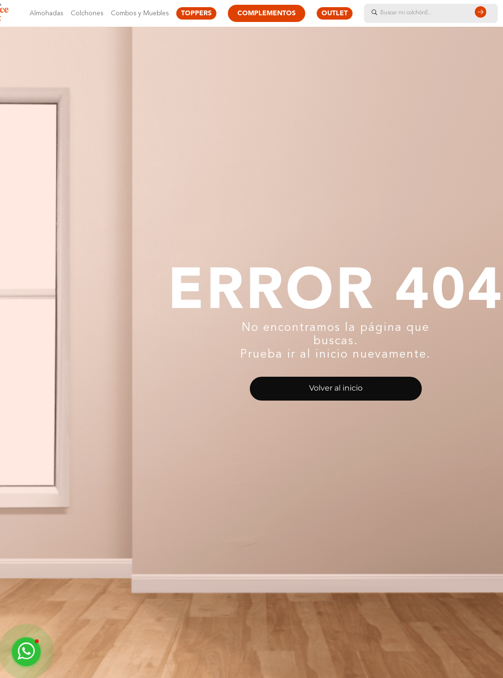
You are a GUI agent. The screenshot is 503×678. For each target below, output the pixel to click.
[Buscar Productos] (482, 13)
